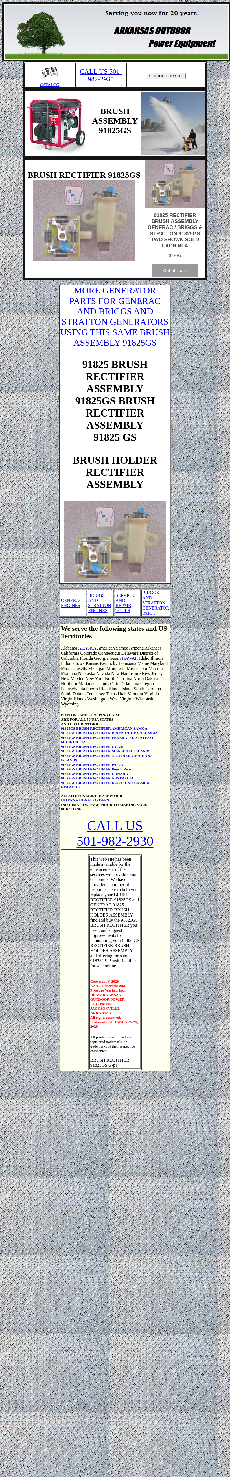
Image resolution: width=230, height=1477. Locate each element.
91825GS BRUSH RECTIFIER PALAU (92, 764)
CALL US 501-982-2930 (101, 75)
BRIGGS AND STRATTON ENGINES (99, 603)
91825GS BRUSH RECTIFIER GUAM (92, 746)
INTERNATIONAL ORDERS (85, 800)
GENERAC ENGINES (71, 603)
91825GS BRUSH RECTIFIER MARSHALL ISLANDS (105, 751)
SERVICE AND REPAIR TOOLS (124, 603)
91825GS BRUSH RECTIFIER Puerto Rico (96, 769)
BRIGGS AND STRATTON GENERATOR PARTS (155, 602)
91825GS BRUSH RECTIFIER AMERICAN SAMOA (104, 728)
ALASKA (87, 648)
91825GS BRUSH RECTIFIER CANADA (94, 774)
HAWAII (130, 658)
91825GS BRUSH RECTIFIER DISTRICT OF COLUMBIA (109, 733)
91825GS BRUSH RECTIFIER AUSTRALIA (97, 778)
